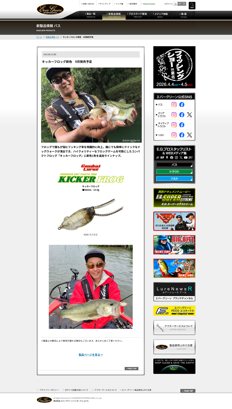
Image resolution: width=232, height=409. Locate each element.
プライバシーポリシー (49, 390)
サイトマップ (105, 3)
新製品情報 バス (52, 37)
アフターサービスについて (105, 390)
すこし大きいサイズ (180, 4)
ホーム (39, 37)
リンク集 (119, 3)
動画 (183, 15)
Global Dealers (148, 3)
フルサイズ (184, 4)
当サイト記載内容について (76, 390)
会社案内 (133, 3)
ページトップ (131, 368)
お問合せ (88, 3)
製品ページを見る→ (91, 355)
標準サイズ (175, 4)
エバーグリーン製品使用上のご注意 (135, 390)
